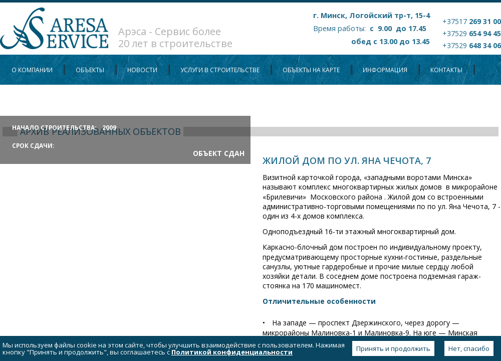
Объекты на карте (311, 70)
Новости (142, 70)
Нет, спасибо (468, 348)
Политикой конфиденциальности (232, 351)
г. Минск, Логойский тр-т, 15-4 (371, 15)
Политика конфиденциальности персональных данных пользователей (132, 100)
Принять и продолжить (393, 348)
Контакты (446, 70)
